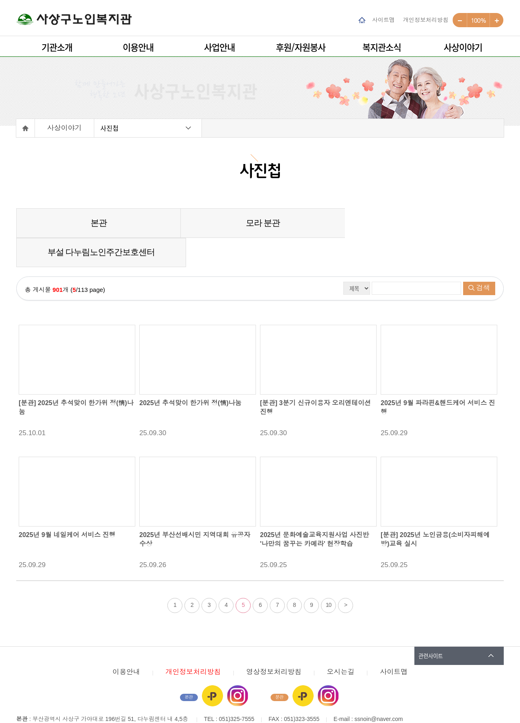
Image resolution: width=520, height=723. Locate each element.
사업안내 (219, 47)
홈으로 (25, 128)
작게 (460, 20)
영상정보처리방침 (273, 643)
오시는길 (341, 643)
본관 (97, 223)
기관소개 (56, 47)
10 (329, 575)
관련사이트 (430, 626)
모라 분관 (260, 223)
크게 (497, 20)
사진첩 (109, 128)
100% (478, 20)
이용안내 (138, 47)
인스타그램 (237, 666)
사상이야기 (463, 47)
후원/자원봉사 (300, 47)
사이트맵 (383, 20)
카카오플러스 (212, 666)
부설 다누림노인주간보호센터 (422, 223)
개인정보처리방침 (425, 20)
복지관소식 (381, 47)
